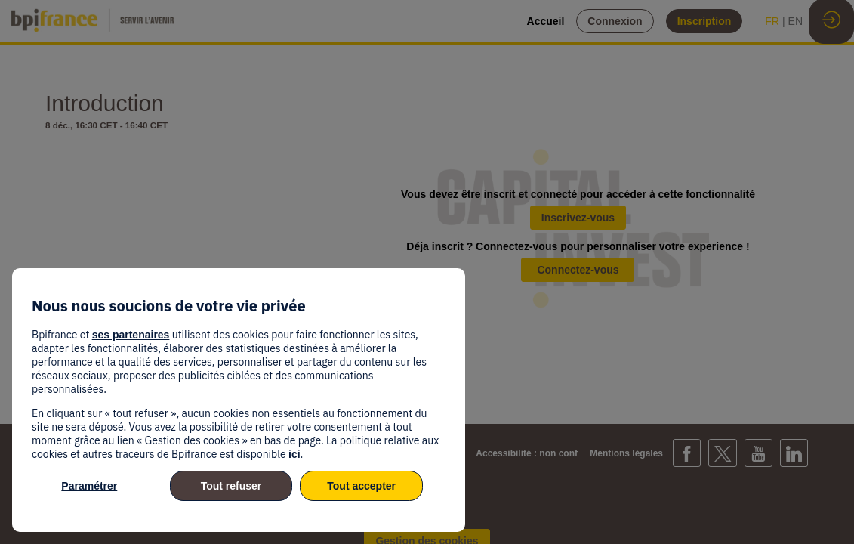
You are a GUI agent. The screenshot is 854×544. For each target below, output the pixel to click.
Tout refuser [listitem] (231, 486)
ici (294, 454)
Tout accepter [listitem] (361, 486)
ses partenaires (131, 335)
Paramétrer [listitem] (89, 486)
